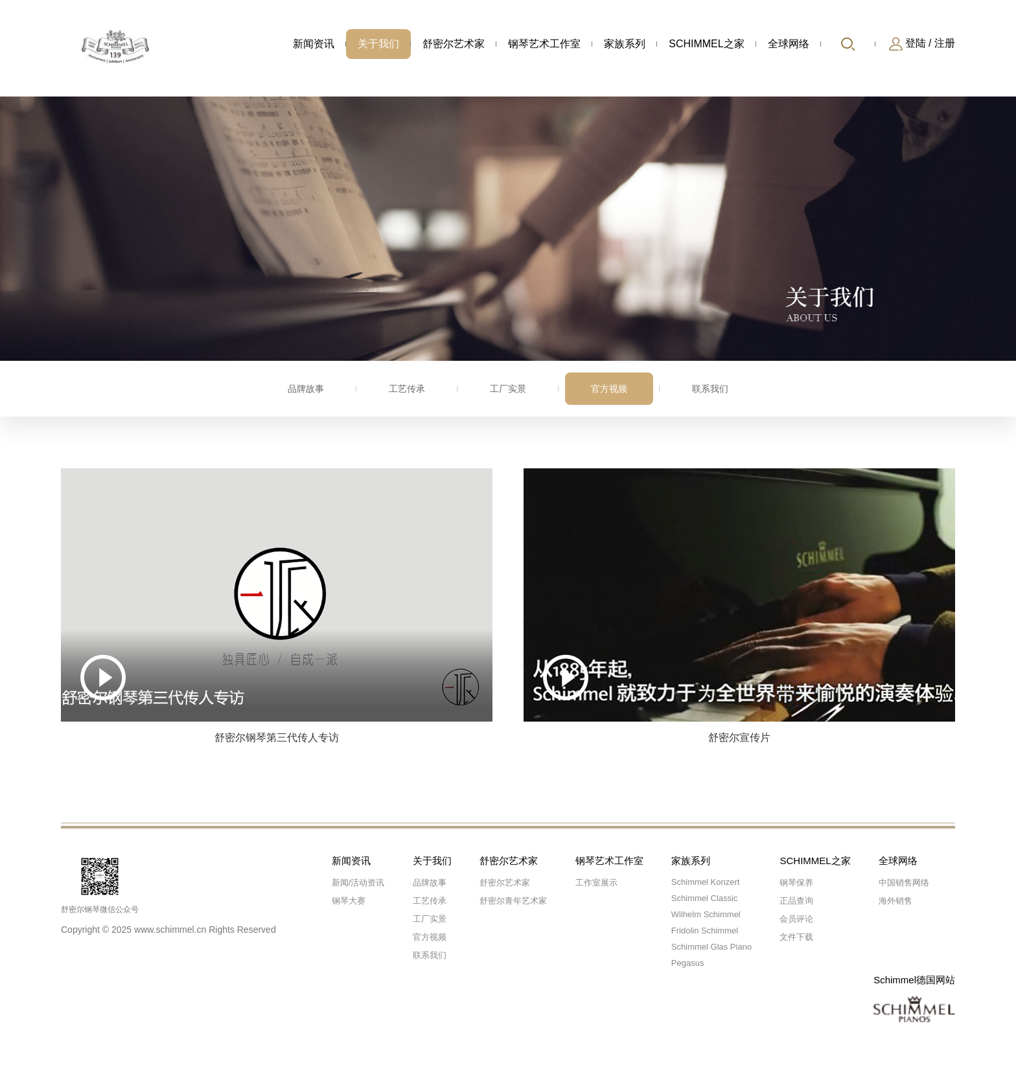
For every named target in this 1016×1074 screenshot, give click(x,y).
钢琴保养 (796, 882)
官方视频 (609, 388)
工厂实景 (508, 388)
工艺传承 (407, 388)
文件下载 (796, 937)
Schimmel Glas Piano (711, 947)
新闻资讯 (313, 43)
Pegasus (687, 963)
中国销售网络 (904, 882)
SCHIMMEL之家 (706, 43)
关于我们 (378, 43)
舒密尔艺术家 (453, 43)
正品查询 (796, 901)
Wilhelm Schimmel (706, 914)
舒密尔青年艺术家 (513, 901)
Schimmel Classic (704, 898)
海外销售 (895, 901)
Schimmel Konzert (705, 882)
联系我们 (710, 388)
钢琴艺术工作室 (544, 43)
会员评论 (796, 919)
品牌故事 (306, 388)
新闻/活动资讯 (358, 882)
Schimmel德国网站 (914, 979)
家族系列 (624, 43)
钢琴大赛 (348, 901)
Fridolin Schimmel (704, 930)
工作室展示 (596, 882)
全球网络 (788, 43)
